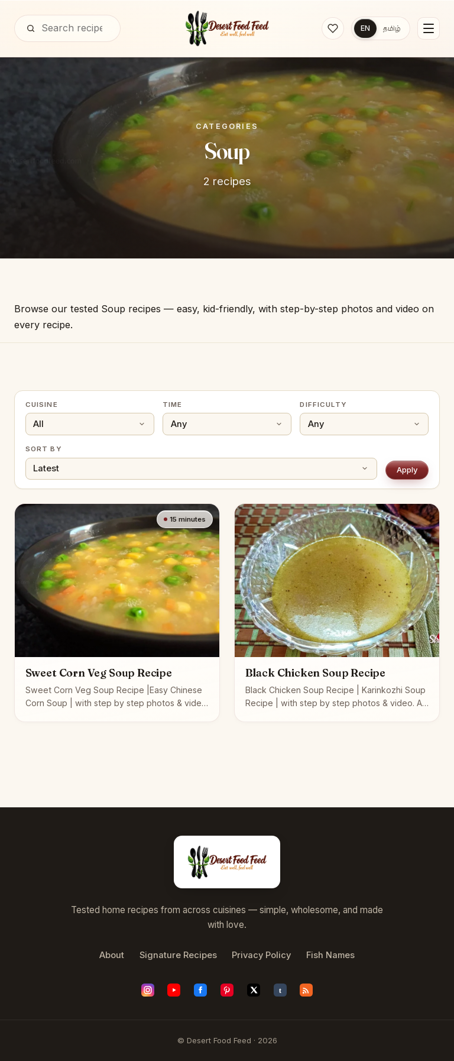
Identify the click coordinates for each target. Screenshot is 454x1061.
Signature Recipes (178, 955)
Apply (407, 469)
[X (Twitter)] (253, 990)
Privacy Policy (261, 955)
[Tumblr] (280, 990)
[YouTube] (173, 990)
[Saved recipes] (332, 28)
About (111, 955)
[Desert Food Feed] (227, 28)
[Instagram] (147, 990)
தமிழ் (392, 28)
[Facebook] (200, 990)
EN (364, 28)
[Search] (30, 28)
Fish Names (330, 955)
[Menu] (428, 28)
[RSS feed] (306, 990)
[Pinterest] (227, 990)
